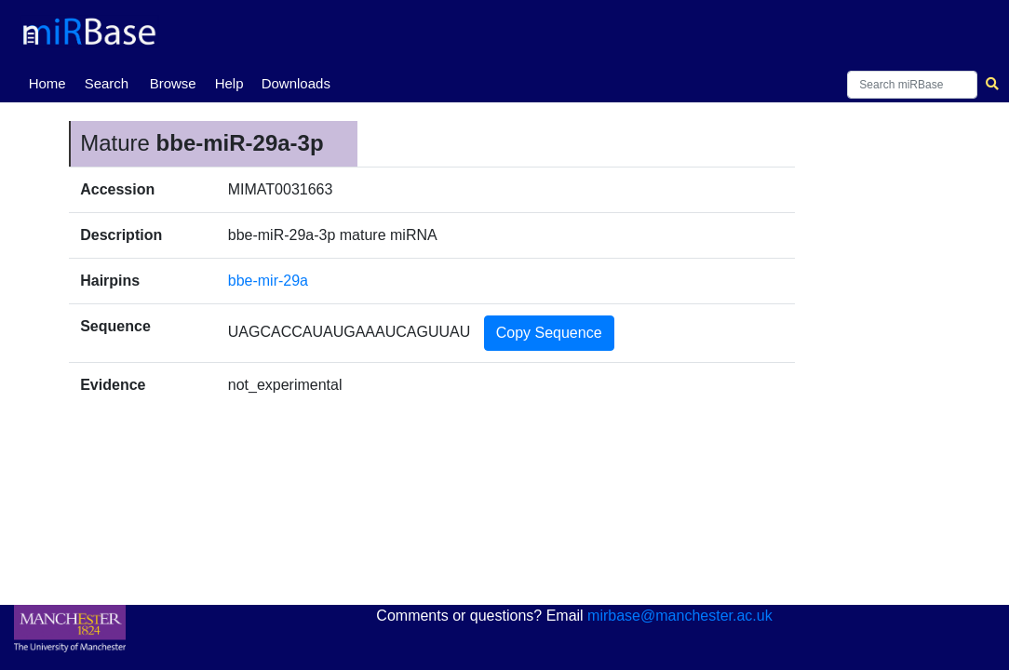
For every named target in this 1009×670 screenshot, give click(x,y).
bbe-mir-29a (268, 280)
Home (51, 82)
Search (107, 83)
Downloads (296, 83)
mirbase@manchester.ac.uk (680, 615)
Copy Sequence (549, 333)
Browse (173, 83)
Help (229, 83)
